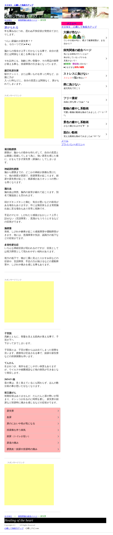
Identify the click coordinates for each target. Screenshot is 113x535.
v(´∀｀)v (84, 123)
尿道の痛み (13, 442)
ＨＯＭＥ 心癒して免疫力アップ (19, 5)
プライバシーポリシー (73, 144)
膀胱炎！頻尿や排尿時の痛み (22, 449)
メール (64, 141)
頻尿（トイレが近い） (18, 436)
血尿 (9, 417)
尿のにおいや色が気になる (21, 423)
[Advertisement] (29, 117)
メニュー (70, 23)
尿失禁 (10, 411)
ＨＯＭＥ (8, 20)
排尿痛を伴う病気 (16, 430)
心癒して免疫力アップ (14, 528)
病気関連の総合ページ (27, 20)
